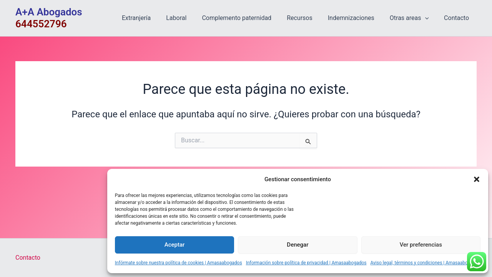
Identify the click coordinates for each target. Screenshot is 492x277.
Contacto (457, 18)
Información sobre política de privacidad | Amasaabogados (306, 262)
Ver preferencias (421, 244)
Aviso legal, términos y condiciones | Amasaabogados (426, 262)
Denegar (297, 244)
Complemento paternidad (250, 18)
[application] (430, 18)
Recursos (310, 18)
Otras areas (413, 18)
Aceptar (175, 244)
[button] (476, 179)
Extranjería (156, 18)
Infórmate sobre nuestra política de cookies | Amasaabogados (178, 262)
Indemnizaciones (359, 18)
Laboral (193, 18)
